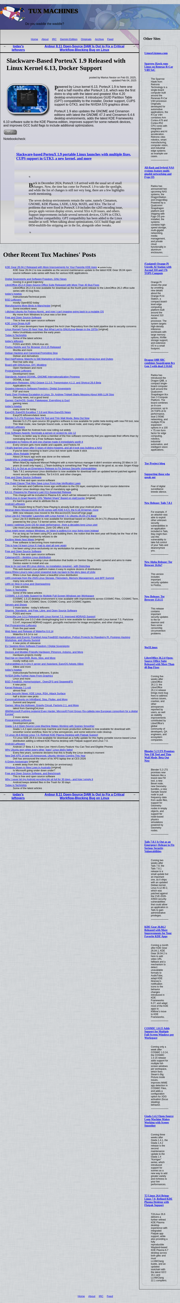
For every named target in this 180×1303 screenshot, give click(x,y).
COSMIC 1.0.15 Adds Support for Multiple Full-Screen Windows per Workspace (159, 1033)
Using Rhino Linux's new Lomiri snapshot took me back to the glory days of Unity (50, 572)
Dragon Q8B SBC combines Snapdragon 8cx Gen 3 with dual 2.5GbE (159, 363)
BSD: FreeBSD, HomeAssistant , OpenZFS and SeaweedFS (39, 681)
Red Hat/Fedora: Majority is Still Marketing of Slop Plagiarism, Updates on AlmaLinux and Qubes (59, 358)
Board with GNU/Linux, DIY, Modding (26, 364)
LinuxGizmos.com (156, 53)
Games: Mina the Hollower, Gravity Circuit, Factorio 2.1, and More (42, 705)
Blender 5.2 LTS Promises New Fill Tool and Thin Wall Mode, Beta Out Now (159, 756)
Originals (86, 39)
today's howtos (13, 293)
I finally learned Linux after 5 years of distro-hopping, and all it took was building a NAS (53, 447)
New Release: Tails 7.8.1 (158, 503)
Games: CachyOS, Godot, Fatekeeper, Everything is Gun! (37, 400)
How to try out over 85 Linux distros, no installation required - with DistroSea (47, 566)
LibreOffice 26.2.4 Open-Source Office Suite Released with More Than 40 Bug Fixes (159, 662)
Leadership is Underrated (19, 459)
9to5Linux (151, 647)
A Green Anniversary (16, 761)
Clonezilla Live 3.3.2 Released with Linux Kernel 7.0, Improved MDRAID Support (50, 616)
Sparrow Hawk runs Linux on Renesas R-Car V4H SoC (158, 66)
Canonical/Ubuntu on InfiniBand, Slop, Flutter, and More (36, 699)
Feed (110, 39)
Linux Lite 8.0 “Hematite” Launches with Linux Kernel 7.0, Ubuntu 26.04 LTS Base (51, 515)
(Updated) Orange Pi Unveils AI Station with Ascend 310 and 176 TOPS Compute (158, 268)
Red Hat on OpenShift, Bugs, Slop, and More (30, 657)
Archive (99, 39)
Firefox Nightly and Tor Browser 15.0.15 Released (33, 347)
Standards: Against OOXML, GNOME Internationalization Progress (42, 376)
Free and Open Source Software (23, 317)
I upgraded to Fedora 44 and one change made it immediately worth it (44, 441)
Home (34, 39)
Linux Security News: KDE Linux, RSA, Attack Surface (35, 693)
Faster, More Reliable (17, 453)
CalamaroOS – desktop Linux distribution (28, 557)
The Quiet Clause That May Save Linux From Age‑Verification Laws (43, 483)
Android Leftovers (15, 427)
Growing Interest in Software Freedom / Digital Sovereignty (38, 388)
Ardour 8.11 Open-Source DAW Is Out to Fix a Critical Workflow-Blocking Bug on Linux (85, 48)
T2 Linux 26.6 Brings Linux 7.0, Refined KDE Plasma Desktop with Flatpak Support (158, 1200)
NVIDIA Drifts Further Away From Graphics (29, 675)
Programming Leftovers (18, 370)
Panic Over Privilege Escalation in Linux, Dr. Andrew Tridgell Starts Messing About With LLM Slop (59, 394)
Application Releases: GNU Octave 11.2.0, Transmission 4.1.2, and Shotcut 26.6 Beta (53, 382)
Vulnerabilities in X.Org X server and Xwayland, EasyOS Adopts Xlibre (44, 663)
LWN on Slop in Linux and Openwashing (27, 583)
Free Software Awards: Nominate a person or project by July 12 (40, 432)
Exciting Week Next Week (19, 539)
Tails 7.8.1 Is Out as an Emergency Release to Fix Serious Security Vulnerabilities (159, 846)
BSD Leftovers (13, 299)
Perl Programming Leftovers (21, 625)
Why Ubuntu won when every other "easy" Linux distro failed (39, 749)
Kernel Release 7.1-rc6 (18, 687)
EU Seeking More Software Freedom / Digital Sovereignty (37, 646)
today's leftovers (18, 48)
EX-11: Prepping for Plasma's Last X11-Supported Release (38, 492)
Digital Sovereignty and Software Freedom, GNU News (36, 278)
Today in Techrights (16, 335)
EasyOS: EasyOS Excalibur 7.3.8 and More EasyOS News (38, 412)
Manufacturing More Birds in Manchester (28, 305)
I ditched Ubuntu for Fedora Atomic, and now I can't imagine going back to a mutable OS (54, 311)
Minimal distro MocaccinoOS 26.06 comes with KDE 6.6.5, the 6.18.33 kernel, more (51, 509)
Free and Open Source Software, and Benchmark (33, 773)
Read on (10, 132)
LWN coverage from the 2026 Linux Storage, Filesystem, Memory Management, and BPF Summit (59, 578)
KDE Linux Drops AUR (17, 323)
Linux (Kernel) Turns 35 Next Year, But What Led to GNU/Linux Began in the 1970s (51, 329)
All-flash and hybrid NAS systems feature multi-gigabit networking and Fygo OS (159, 172)
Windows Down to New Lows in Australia (28, 767)
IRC (54, 39)
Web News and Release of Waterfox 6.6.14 (29, 631)
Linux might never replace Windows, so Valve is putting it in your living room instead (52, 530)
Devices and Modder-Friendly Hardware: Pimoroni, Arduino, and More (44, 652)
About (45, 39)
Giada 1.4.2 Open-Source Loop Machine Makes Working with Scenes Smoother (159, 1121)
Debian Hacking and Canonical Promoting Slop (31, 353)
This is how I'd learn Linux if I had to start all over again (36, 545)
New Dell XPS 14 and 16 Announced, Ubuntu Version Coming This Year (45, 755)
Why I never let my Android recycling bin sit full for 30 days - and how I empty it (49, 779)
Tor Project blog (154, 463)
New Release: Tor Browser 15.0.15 (154, 598)
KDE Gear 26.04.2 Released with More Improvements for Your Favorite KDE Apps (158, 931)
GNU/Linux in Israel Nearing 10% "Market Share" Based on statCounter (45, 498)
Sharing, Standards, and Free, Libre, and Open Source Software (41, 610)
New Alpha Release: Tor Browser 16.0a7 (158, 564)
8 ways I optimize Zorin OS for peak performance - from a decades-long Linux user (51, 524)
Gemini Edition (68, 39)
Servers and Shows (16, 604)
